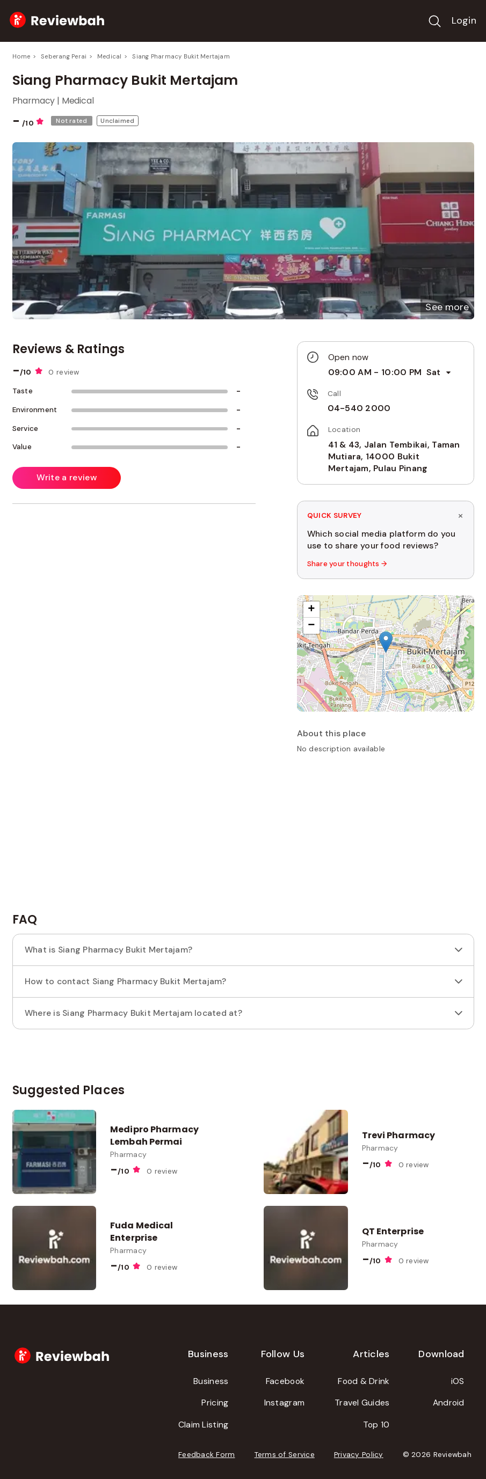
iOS (458, 1381)
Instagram (284, 1402)
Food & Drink (363, 1381)
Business (210, 1381)
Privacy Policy (358, 1454)
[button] (447, 307)
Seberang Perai (63, 56)
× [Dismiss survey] (460, 515)
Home (21, 56)
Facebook (285, 1381)
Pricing (214, 1402)
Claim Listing (203, 1424)
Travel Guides (362, 1402)
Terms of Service (285, 1454)
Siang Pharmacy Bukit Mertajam (181, 56)
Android (449, 1402)
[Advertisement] (385, 838)
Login (464, 20)
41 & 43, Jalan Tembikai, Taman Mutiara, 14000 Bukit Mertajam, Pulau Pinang (394, 456)
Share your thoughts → (347, 563)
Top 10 (376, 1424)
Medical (109, 56)
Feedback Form (206, 1454)
